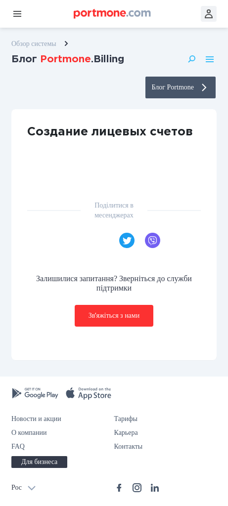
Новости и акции (36, 418)
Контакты (128, 446)
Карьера (126, 432)
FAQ (18, 446)
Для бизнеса (39, 461)
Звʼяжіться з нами (114, 315)
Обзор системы (33, 43)
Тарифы (125, 418)
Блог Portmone (180, 87)
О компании (28, 432)
